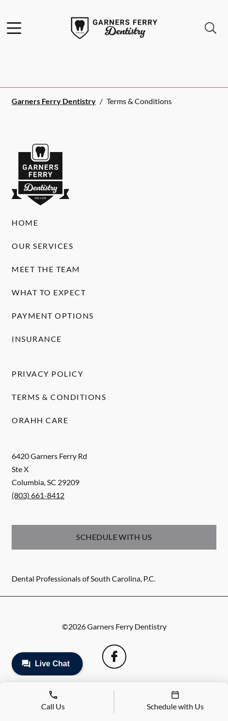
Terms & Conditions (59, 396)
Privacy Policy (47, 373)
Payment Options (53, 315)
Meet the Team (46, 269)
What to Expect (49, 292)
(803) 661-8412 (38, 495)
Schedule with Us (114, 536)
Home (25, 222)
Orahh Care (40, 420)
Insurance (37, 338)
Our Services (42, 245)
